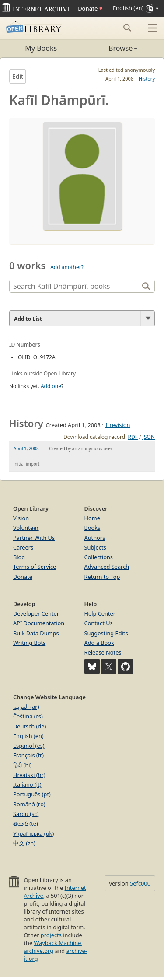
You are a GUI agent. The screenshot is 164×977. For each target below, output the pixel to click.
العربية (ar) (26, 707)
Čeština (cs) (28, 716)
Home (92, 518)
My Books (41, 48)
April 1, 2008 (26, 448)
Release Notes (103, 652)
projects (51, 935)
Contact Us (98, 623)
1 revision (117, 425)
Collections (98, 557)
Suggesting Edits (106, 633)
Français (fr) (28, 755)
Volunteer (26, 528)
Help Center (100, 613)
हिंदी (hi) (22, 765)
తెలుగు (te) (25, 823)
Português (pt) (32, 794)
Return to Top (102, 577)
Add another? (67, 267)
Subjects (95, 547)
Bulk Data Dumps (36, 633)
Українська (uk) (33, 833)
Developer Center (36, 613)
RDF (132, 437)
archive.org (38, 951)
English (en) (28, 736)
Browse (110, 48)
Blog (19, 557)
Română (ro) (29, 804)
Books (92, 528)
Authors (94, 538)
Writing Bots (29, 643)
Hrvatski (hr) (29, 775)
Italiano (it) (27, 784)
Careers (23, 547)
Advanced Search (106, 567)
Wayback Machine (57, 943)
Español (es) (29, 745)
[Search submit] (127, 27)
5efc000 (140, 883)
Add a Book (99, 643)
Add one (51, 386)
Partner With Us (34, 538)
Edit (17, 76)
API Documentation (38, 623)
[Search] (75, 286)
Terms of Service (34, 567)
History (147, 78)
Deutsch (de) (29, 726)
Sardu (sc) (25, 814)
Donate (90, 8)
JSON (149, 437)
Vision (21, 518)
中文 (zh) (24, 843)
